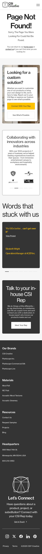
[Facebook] (21, 537)
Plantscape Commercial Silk (13, 364)
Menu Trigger (38, 5)
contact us (9, 49)
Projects (5, 427)
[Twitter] (14, 537)
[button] (21, 106)
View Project (11, 236)
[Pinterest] (35, 537)
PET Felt (5, 390)
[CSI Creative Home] (10, 5)
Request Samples (9, 422)
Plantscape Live (8, 369)
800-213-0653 (8, 461)
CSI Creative (7, 354)
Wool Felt (6, 386)
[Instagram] (7, 537)
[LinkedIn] (28, 537)
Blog (4, 432)
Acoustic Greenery (9, 400)
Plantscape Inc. (8, 359)
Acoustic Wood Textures (12, 395)
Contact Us (6, 417)
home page (28, 47)
